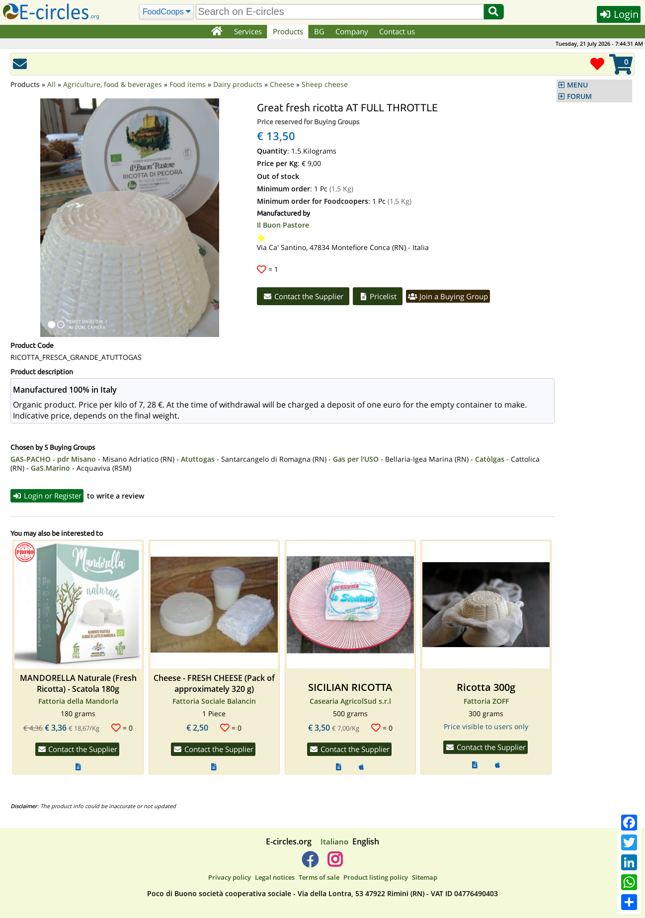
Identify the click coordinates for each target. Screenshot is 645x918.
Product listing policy (375, 877)
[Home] (216, 32)
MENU (577, 85)
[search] (340, 11)
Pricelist (378, 296)
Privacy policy (229, 877)
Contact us (397, 31)
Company (351, 31)
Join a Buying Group (448, 296)
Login (619, 14)
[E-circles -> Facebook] (310, 863)
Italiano (334, 841)
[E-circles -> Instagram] (334, 863)
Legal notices (275, 877)
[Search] (166, 12)
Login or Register (46, 496)
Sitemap (424, 877)
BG (319, 31)
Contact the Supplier (303, 296)
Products (288, 31)
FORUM (579, 96)
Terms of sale (319, 877)
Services (248, 31)
